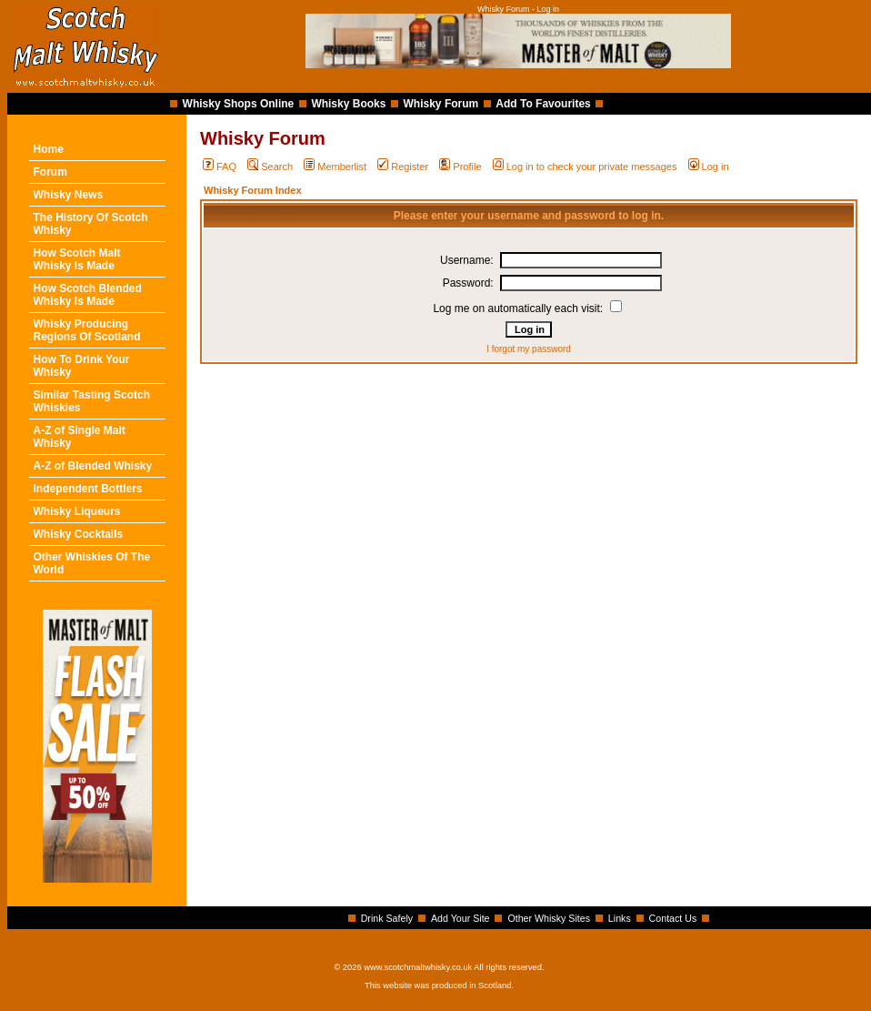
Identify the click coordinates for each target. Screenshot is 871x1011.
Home (49, 149)
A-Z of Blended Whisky (93, 466)
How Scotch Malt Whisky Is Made (77, 259)
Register (402, 166)
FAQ (219, 166)
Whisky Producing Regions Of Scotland (87, 330)
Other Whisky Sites (548, 918)
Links (619, 918)
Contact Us (673, 918)
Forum (50, 172)
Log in (708, 166)
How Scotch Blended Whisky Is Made (88, 295)
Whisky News (69, 194)
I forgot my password (528, 349)
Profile (460, 166)
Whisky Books (348, 103)
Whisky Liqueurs (77, 511)
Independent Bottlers (88, 488)
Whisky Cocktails (79, 534)
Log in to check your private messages (585, 166)
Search (270, 166)
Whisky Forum (441, 103)
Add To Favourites (543, 103)
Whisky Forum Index (253, 190)
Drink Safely (387, 918)
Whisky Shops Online (239, 103)
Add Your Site (460, 918)
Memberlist (335, 166)
